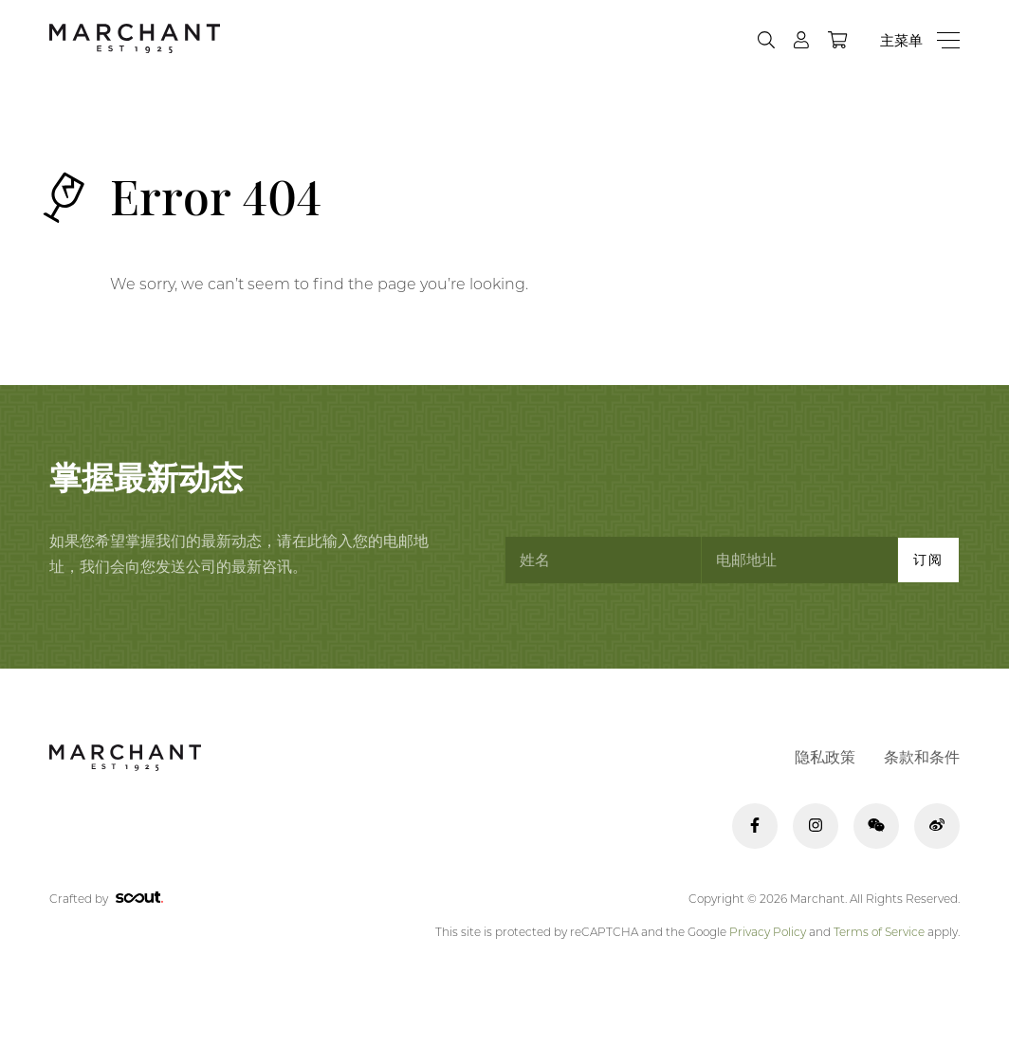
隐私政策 (825, 757)
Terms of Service (879, 932)
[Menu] (920, 40)
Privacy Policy (767, 932)
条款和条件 (922, 757)
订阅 (928, 559)
